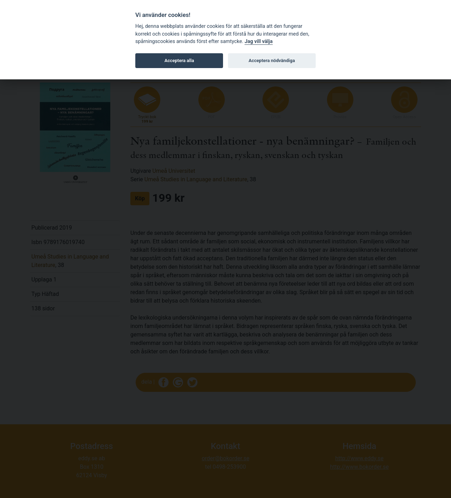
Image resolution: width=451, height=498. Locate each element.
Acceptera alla (179, 60)
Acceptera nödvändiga (272, 60)
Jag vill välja (259, 41)
